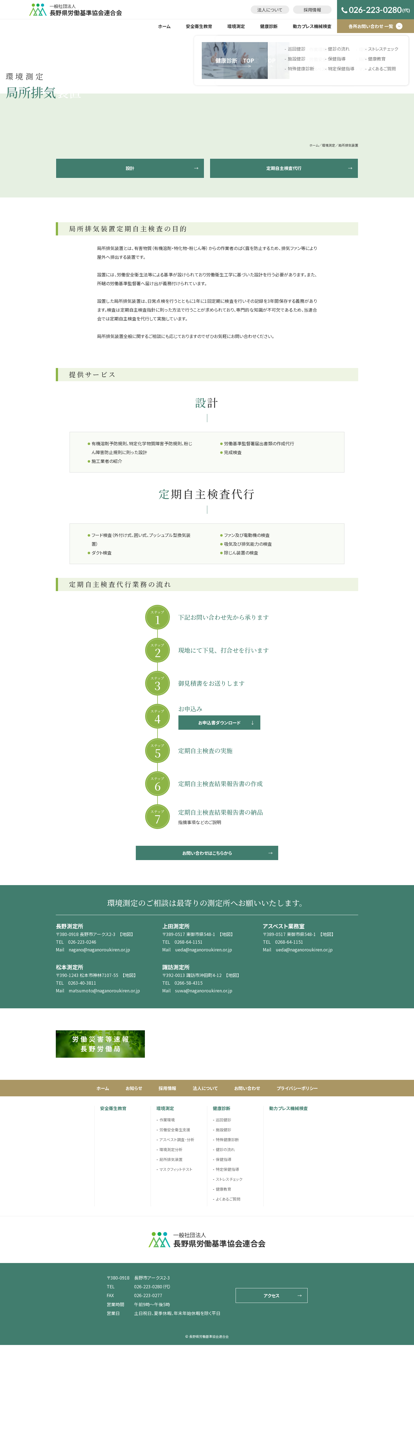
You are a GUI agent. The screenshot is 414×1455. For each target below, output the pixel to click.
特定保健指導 (227, 1279)
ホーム (164, 26)
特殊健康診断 (227, 1249)
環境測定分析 (171, 1259)
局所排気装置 (171, 1269)
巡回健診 (223, 1229)
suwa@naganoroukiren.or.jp (203, 1100)
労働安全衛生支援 (174, 1239)
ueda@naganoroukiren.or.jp (203, 1059)
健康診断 (269, 26)
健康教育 (223, 1299)
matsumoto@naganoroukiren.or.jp (104, 1100)
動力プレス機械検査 (312, 26)
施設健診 (223, 1239)
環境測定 (236, 26)
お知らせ (134, 1198)
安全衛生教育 (199, 26)
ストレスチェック (229, 1289)
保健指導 (223, 1269)
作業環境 (167, 1229)
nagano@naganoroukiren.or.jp (99, 1059)
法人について (270, 9)
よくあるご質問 (228, 1309)
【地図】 (126, 1044)
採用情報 (312, 9)
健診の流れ (225, 1259)
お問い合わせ (247, 1198)
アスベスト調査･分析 (176, 1249)
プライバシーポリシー (297, 1198)
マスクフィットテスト (175, 1279)
